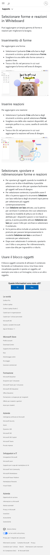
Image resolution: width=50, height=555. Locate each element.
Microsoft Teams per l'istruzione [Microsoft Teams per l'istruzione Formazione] (13, 385)
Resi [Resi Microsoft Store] (4, 353)
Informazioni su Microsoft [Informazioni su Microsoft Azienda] (11, 501)
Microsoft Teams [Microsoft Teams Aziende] (8, 441)
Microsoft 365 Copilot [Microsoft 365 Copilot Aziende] (10, 437)
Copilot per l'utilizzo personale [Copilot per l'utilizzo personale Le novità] (12, 317)
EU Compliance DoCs (9, 551)
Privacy (33, 543)
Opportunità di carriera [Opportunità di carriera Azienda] (10, 497)
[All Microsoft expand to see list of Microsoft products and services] (3, 3)
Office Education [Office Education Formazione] (8, 393)
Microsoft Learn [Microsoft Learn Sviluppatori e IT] (8, 461)
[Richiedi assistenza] (9, 3)
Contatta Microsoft (23, 543)
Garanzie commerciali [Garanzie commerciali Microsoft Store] (10, 365)
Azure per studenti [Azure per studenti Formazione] (9, 405)
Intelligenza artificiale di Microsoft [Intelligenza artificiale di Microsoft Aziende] (13, 417)
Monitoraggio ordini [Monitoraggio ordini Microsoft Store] (9, 357)
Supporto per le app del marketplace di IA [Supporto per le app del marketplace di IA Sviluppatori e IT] (16, 465)
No (32, 287)
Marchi (21, 547)
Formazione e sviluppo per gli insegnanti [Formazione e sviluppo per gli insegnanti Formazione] (15, 397)
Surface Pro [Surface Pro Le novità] (6, 300)
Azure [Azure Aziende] (5, 425)
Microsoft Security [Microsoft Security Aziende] (8, 421)
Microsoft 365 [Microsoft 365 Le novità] (7, 321)
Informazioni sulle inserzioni (34, 547)
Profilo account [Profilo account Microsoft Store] (7, 340)
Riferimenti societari (9, 543)
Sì (17, 287)
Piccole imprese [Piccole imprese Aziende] (8, 445)
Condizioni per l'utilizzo (10, 547)
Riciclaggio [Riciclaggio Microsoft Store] (6, 361)
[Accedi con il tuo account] (46, 3)
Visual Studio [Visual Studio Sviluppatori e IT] (7, 486)
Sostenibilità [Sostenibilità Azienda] (7, 522)
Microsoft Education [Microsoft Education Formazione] (9, 377)
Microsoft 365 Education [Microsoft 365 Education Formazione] (10, 389)
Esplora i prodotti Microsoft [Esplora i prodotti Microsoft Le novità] (11, 325)
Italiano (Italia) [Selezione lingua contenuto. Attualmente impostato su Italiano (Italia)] (11, 529)
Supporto (6, 9)
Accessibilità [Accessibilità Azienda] (7, 518)
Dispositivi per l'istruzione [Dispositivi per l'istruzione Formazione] (11, 381)
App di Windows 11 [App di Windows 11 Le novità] (9, 329)
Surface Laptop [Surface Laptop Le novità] (7, 304)
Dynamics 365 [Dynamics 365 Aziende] (7, 429)
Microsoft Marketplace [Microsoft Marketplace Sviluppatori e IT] (10, 473)
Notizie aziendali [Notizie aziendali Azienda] (8, 505)
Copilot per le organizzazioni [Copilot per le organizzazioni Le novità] (12, 313)
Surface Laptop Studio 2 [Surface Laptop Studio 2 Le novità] (10, 308)
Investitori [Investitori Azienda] (6, 514)
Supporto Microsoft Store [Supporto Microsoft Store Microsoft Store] (11, 349)
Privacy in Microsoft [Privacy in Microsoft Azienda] (9, 509)
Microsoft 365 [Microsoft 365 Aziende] (7, 433)
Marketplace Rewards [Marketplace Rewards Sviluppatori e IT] (10, 481)
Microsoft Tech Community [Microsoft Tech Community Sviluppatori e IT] (11, 469)
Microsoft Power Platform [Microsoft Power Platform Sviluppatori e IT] (11, 477)
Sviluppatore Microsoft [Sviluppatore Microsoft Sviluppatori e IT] (10, 457)
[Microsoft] (24, 1)
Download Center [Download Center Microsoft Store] (8, 345)
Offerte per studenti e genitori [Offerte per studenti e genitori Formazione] (12, 401)
